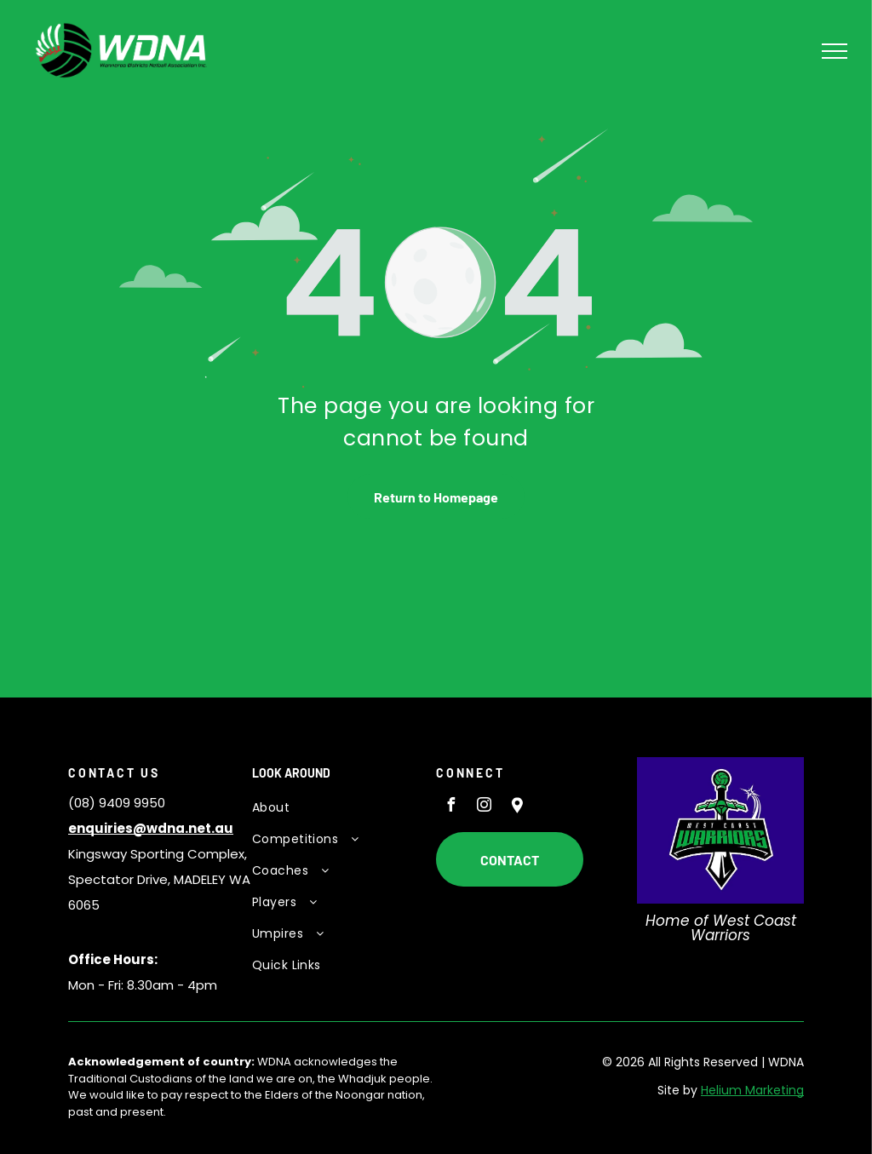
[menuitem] (335, 808)
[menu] (834, 51)
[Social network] (516, 807)
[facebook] (450, 807)
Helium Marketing (752, 1090)
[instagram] (483, 807)
